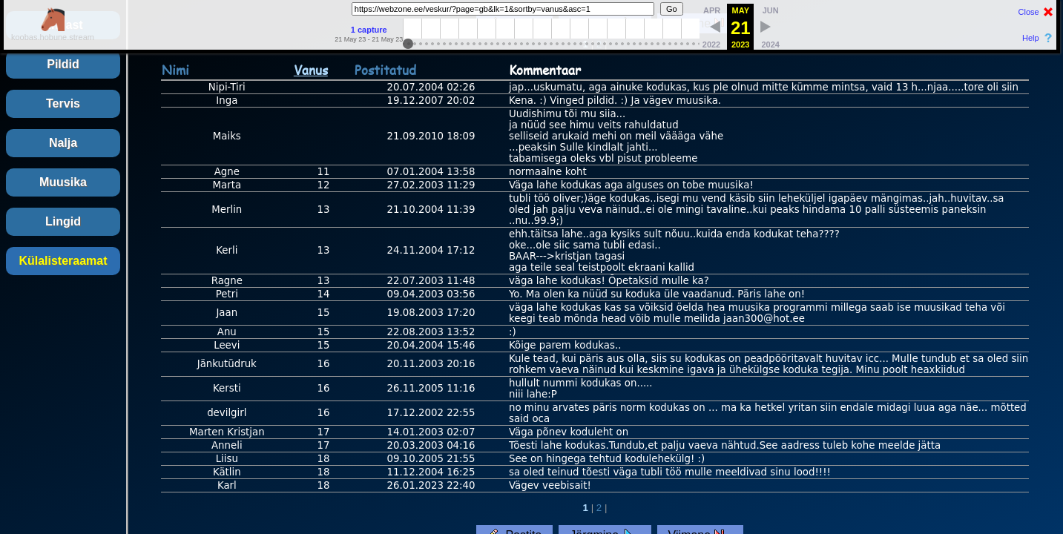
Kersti (227, 388)
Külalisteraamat (63, 260)
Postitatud (385, 70)
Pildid (63, 64)
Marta (227, 185)
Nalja (63, 142)
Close (1028, 11)
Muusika (63, 182)
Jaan (226, 312)
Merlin (226, 209)
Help (1030, 37)
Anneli (227, 445)
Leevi (227, 345)
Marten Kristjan (227, 432)
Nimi (175, 70)
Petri (227, 294)
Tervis (63, 103)
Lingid (63, 221)
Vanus (311, 70)
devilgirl (226, 412)
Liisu (227, 458)
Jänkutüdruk (227, 363)
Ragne (227, 280)
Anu (227, 331)
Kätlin (227, 472)
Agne (227, 171)
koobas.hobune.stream (52, 33)
